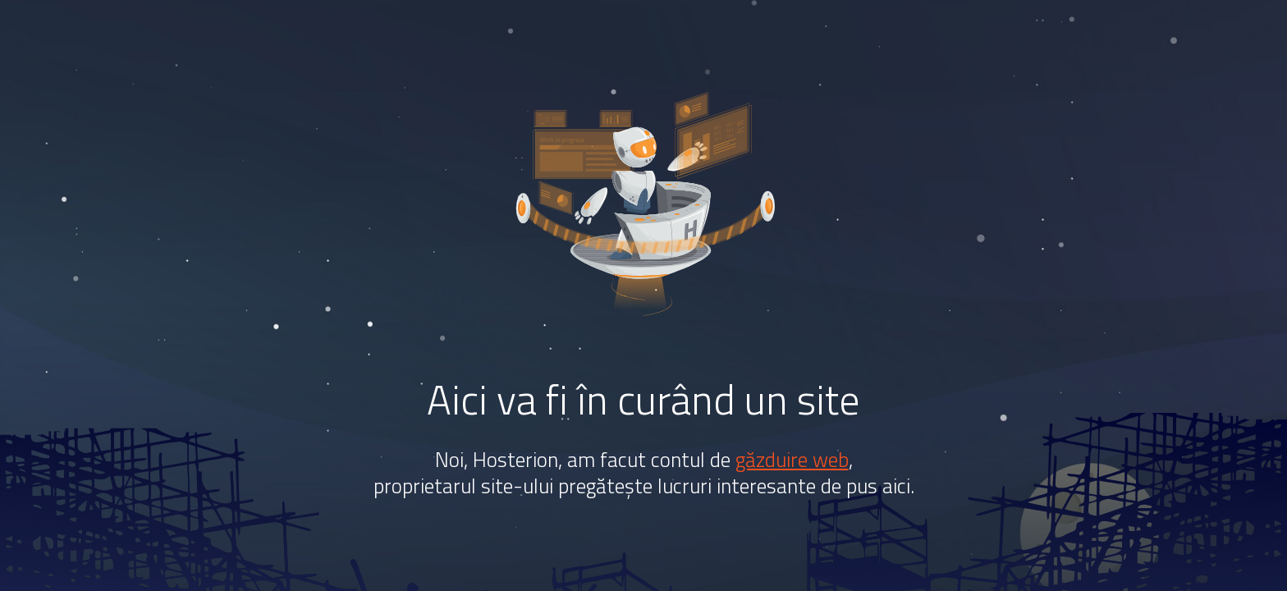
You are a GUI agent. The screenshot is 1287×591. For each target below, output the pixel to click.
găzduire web (792, 459)
